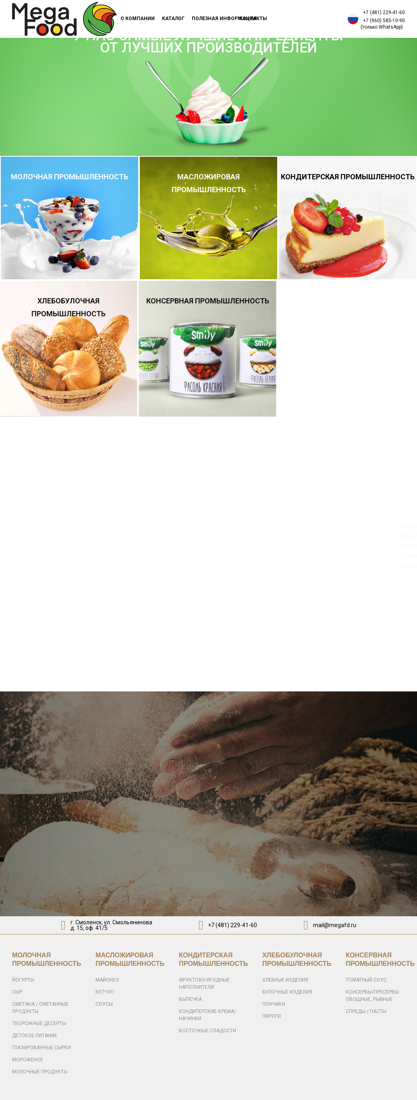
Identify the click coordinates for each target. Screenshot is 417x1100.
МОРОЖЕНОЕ (27, 1060)
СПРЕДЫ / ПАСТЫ (366, 1011)
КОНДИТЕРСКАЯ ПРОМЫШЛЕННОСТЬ (348, 176)
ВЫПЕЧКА (190, 999)
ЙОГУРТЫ (23, 980)
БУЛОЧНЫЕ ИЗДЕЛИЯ (287, 992)
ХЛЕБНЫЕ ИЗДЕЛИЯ (285, 980)
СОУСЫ (104, 1004)
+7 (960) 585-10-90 (384, 20)
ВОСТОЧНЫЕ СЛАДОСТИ (207, 1031)
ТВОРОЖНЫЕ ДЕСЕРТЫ (39, 1023)
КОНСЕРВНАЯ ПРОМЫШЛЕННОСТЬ (194, 301)
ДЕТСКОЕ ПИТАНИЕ (34, 1035)
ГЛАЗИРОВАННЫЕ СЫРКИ (41, 1047)
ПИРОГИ (271, 1016)
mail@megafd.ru (334, 925)
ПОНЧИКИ (273, 1004)
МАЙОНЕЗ (107, 980)
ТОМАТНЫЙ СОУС (366, 980)
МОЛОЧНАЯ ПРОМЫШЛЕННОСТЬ (69, 176)
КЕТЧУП (104, 992)
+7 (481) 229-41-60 (384, 12)
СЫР (17, 992)
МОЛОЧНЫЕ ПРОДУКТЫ (40, 1072)
